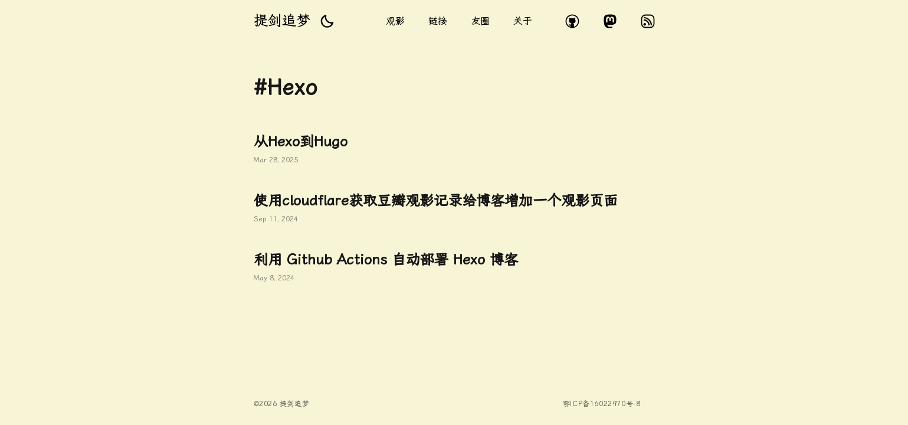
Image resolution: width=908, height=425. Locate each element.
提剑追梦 (282, 20)
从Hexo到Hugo (454, 150)
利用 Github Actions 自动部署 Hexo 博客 (454, 268)
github (572, 21)
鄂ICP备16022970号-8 (602, 404)
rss (648, 21)
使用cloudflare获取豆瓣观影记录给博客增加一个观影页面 (454, 209)
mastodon (610, 21)
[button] (327, 21)
